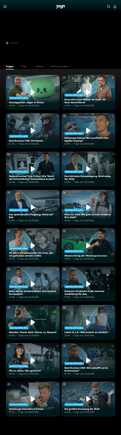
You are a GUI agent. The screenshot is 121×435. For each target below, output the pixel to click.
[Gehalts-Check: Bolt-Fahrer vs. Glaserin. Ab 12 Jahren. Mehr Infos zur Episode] (33, 322)
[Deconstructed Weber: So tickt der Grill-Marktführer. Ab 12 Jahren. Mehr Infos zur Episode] (88, 92)
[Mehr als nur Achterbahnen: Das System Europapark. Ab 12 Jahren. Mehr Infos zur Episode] (33, 284)
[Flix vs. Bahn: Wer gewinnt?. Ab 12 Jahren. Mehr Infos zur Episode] (33, 360)
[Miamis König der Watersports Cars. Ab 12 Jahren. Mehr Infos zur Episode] (88, 245)
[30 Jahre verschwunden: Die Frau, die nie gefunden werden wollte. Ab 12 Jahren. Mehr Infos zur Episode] (33, 245)
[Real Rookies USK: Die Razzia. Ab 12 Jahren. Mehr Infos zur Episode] (33, 130)
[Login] (115, 6)
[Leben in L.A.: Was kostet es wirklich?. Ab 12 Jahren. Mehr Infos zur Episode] (88, 322)
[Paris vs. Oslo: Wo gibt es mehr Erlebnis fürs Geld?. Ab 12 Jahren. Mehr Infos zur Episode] (88, 207)
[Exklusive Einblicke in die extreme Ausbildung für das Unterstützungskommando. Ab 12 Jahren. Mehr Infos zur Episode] (88, 284)
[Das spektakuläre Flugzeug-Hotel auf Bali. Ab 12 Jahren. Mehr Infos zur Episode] (33, 207)
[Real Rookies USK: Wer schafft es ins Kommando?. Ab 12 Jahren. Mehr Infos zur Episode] (88, 360)
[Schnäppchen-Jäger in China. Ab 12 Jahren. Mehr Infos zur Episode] (33, 92)
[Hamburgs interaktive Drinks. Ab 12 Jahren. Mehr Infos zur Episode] (33, 399)
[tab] (10, 66)
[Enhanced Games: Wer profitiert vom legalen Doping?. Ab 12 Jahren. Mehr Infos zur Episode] (88, 130)
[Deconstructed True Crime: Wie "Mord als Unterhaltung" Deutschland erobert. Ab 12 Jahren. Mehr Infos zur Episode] (33, 169)
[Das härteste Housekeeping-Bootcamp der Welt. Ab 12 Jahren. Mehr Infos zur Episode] (88, 169)
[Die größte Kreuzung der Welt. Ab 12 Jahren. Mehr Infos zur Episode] (88, 399)
